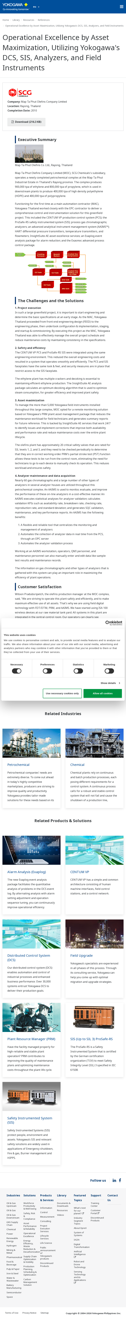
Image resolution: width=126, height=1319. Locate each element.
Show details (108, 683)
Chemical (77, 764)
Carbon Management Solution (30, 1282)
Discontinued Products (46, 1264)
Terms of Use (11, 1312)
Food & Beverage (11, 1263)
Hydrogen (12, 1245)
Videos (60, 1214)
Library (16, 19)
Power (10, 1233)
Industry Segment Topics (78, 1220)
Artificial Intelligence (80, 1253)
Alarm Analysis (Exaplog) (26, 872)
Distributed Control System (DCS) (28, 957)
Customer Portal (96, 1212)
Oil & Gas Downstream (13, 1216)
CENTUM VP (79, 872)
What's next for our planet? (80, 1210)
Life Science (46, 1242)
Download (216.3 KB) (26, 122)
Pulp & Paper (13, 1269)
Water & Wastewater (13, 1279)
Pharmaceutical (14, 1257)
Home (5, 19)
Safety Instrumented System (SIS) (29, 1120)
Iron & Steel (12, 1273)
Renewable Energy (12, 1239)
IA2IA (76, 1239)
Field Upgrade (81, 955)
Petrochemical (18, 764)
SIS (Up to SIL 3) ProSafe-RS (91, 1039)
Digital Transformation (82, 1246)
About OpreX (80, 1228)
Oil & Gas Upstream (11, 1204)
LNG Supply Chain (12, 1223)
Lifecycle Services (44, 1237)
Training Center (95, 1204)
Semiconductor (14, 1292)
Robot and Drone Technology (80, 1264)
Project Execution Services (45, 1228)
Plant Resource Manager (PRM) (31, 1039)
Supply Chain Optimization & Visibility (30, 1259)
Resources (28, 19)
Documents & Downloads (63, 1204)
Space (10, 1296)
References (44, 19)
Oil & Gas (11, 1210)
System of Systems (79, 1234)
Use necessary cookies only (62, 693)
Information (46, 1207)
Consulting (45, 1221)
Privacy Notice (29, 1312)
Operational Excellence (29, 1235)
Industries (13, 1195)
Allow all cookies (103, 693)
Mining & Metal (11, 1251)
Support (96, 1195)
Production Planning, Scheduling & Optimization (30, 1270)
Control (44, 1212)
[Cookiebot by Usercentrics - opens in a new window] (108, 623)
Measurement (47, 1216)
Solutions (29, 1195)
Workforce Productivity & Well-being (29, 1206)
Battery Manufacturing (14, 1286)
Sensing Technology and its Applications (80, 1275)
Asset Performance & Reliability (30, 1226)
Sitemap (45, 1312)
